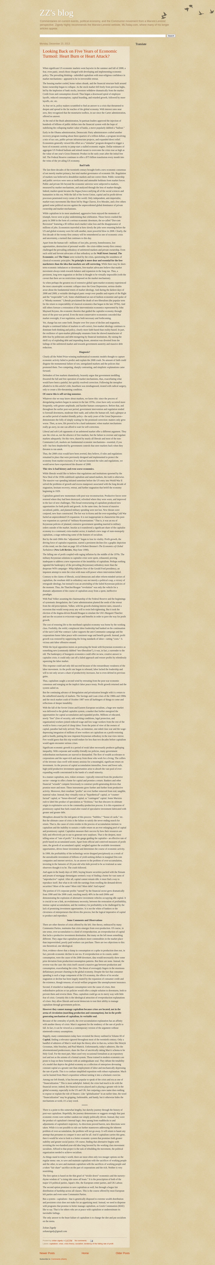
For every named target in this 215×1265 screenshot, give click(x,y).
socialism (79, 1244)
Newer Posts (47, 1253)
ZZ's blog (56, 13)
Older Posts (123, 1253)
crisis (61, 1244)
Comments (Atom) (59, 1259)
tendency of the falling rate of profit (98, 1244)
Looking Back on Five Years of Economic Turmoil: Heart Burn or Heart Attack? (80, 53)
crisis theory (69, 1244)
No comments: (81, 1240)
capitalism (53, 1244)
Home (85, 1253)
